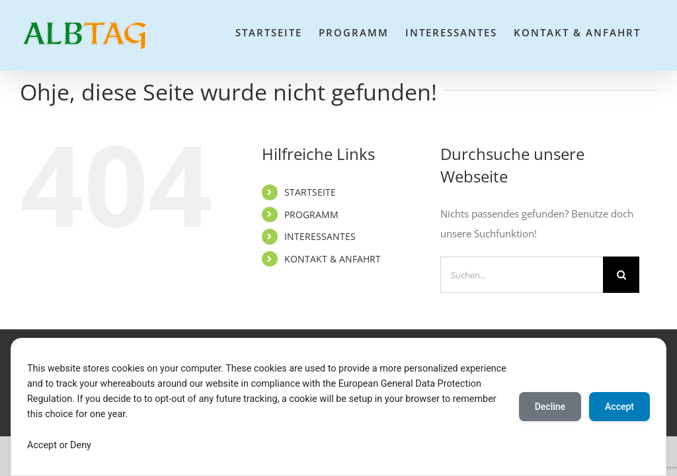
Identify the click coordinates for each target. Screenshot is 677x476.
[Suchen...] (521, 275)
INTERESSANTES (320, 236)
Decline (550, 406)
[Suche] (621, 275)
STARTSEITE (310, 192)
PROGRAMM (311, 214)
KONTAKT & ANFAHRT (332, 259)
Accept (619, 406)
